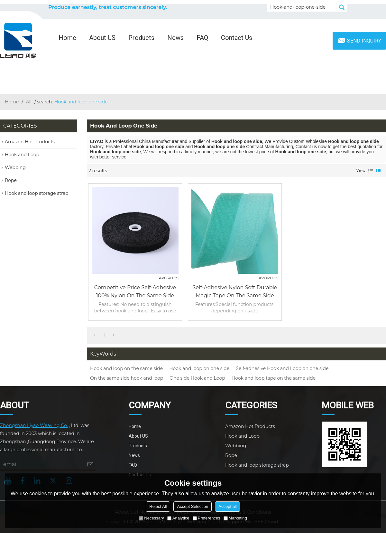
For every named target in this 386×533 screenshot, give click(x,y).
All (29, 102)
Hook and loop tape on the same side (274, 378)
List (370, 170)
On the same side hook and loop (126, 378)
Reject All (158, 506)
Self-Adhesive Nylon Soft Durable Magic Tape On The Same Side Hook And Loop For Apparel (234, 292)
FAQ (202, 38)
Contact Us (236, 38)
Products (141, 38)
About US (102, 38)
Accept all (227, 506)
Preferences (206, 518)
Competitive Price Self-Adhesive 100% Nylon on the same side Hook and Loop (135, 292)
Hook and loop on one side (199, 368)
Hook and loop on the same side (126, 368)
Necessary (151, 518)
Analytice (178, 518)
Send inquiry (364, 41)
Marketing (235, 518)
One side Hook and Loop (197, 378)
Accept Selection (192, 506)
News (175, 38)
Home (67, 38)
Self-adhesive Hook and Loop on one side (282, 368)
